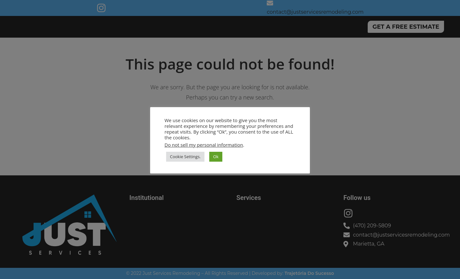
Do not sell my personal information (204, 145)
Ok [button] (215, 156)
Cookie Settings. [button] (185, 156)
